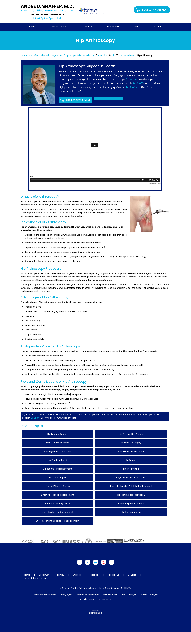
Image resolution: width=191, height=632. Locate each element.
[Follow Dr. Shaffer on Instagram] (103, 562)
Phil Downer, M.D (110, 594)
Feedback (94, 575)
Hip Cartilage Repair (58, 460)
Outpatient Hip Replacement (57, 468)
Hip (113, 55)
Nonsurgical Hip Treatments (57, 451)
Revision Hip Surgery (131, 442)
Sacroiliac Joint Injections (57, 503)
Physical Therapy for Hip (57, 486)
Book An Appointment (155, 9)
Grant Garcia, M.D (129, 594)
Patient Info (113, 26)
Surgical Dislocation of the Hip (131, 477)
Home (32, 26)
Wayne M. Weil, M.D (149, 594)
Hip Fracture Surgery (57, 434)
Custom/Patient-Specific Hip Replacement (57, 520)
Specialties (86, 26)
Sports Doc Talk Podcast (44, 594)
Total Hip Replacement (57, 442)
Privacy (60, 575)
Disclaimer (44, 575)
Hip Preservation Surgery (131, 434)
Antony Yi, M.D (65, 594)
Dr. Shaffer (131, 79)
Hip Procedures (126, 55)
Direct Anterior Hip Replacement (57, 494)
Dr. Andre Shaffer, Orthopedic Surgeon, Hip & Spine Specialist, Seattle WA (57, 55)
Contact (158, 26)
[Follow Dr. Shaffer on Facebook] (79, 562)
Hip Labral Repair (57, 477)
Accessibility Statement (35, 578)
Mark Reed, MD (106, 599)
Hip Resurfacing (131, 468)
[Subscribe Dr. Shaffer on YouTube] (111, 562)
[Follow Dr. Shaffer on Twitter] (87, 562)
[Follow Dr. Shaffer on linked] (95, 562)
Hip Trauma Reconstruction (131, 494)
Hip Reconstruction (131, 512)
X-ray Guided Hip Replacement (57, 512)
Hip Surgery (131, 460)
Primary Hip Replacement (131, 503)
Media (136, 26)
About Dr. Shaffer (58, 26)
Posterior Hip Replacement (131, 451)
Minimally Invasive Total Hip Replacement (131, 486)
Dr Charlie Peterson (87, 599)
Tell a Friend (113, 575)
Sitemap (77, 575)
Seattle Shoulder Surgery (87, 594)
